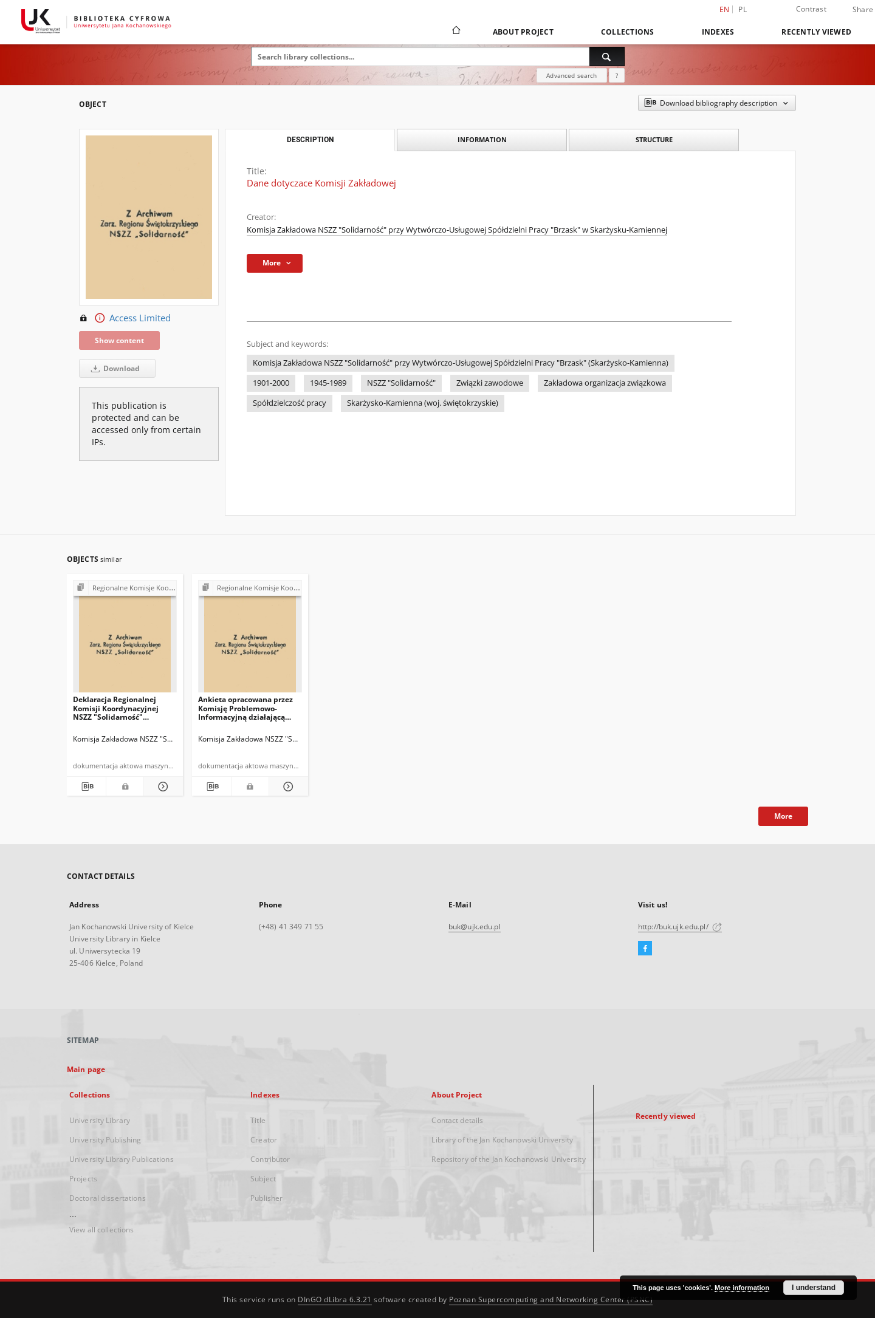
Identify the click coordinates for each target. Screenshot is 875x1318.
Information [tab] (482, 139)
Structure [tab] (654, 139)
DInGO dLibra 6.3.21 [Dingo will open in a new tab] (335, 1299)
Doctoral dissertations (107, 1198)
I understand (814, 1287)
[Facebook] (645, 948)
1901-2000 (271, 383)
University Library (99, 1120)
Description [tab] (310, 139)
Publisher (266, 1198)
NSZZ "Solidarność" (401, 383)
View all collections (101, 1229)
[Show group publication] (125, 588)
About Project (523, 32)
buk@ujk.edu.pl (474, 926)
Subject (263, 1178)
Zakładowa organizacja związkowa (605, 383)
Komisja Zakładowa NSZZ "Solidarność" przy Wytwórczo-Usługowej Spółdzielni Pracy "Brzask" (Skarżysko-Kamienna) (460, 363)
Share (863, 10)
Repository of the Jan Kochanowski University (508, 1159)
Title (258, 1120)
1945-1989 (328, 383)
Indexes (718, 32)
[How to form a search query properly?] (617, 75)
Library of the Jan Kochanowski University (502, 1140)
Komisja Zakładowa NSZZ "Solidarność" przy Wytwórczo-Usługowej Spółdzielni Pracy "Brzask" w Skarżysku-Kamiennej (457, 230)
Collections (627, 32)
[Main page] (455, 31)
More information (742, 1287)
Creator (263, 1140)
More (783, 816)
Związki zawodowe (489, 383)
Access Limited (125, 318)
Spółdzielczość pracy (289, 403)
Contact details (457, 1120)
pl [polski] (742, 9)
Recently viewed (816, 32)
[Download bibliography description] (86, 786)
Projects (83, 1178)
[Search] (607, 56)
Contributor (270, 1159)
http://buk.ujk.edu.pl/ (680, 926)
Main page (86, 1069)
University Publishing (105, 1140)
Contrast (811, 9)
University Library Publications (121, 1159)
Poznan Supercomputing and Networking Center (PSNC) (551, 1299)
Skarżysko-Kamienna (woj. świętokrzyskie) (422, 403)
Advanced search (571, 75)
